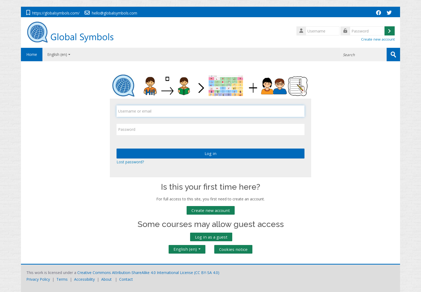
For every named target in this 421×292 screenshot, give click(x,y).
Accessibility (84, 279)
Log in (210, 153)
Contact (126, 279)
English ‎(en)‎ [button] (187, 248)
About (106, 279)
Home (31, 54)
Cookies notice (233, 249)
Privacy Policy (38, 279)
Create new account (378, 39)
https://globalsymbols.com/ (55, 13)
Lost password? (130, 161)
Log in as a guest (211, 237)
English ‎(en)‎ (58, 54)
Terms (62, 279)
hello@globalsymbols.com (114, 13)
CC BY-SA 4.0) (207, 273)
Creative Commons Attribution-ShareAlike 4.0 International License (135, 273)
